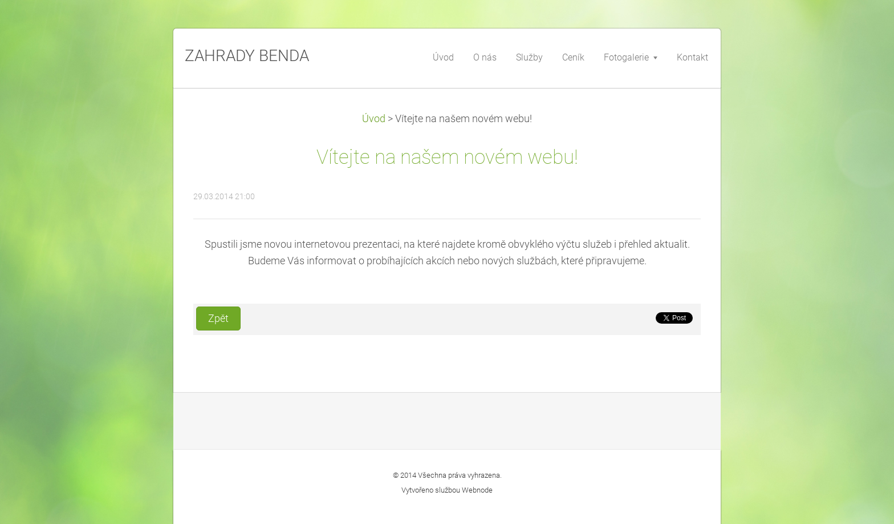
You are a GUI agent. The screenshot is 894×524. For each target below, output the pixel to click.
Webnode (477, 490)
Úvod (373, 118)
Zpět (218, 318)
